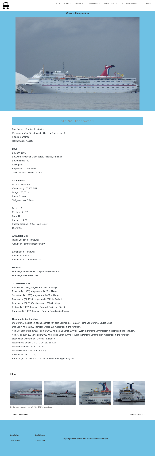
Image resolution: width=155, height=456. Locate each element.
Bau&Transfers (110, 3)
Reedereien (94, 3)
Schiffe (67, 3)
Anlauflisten (80, 3)
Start (58, 3)
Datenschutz (16, 440)
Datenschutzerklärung (129, 3)
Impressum (147, 3)
